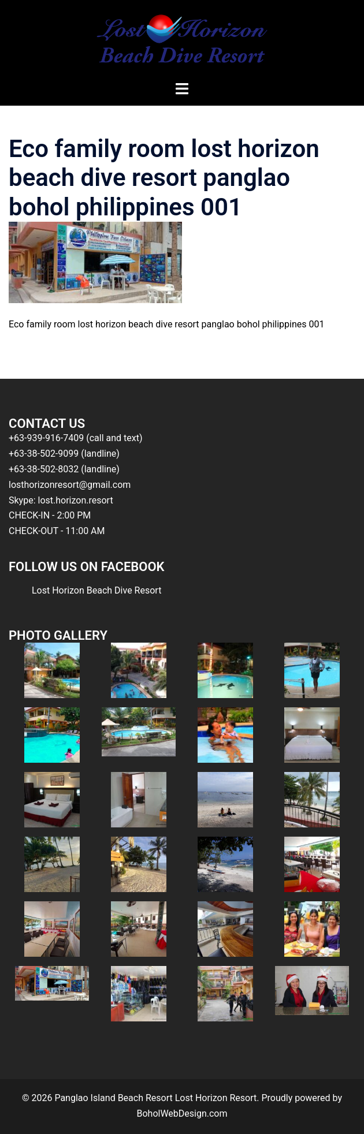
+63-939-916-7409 (46, 437)
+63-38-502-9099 (44, 453)
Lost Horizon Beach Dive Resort (96, 590)
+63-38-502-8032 (44, 469)
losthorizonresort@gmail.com (70, 484)
